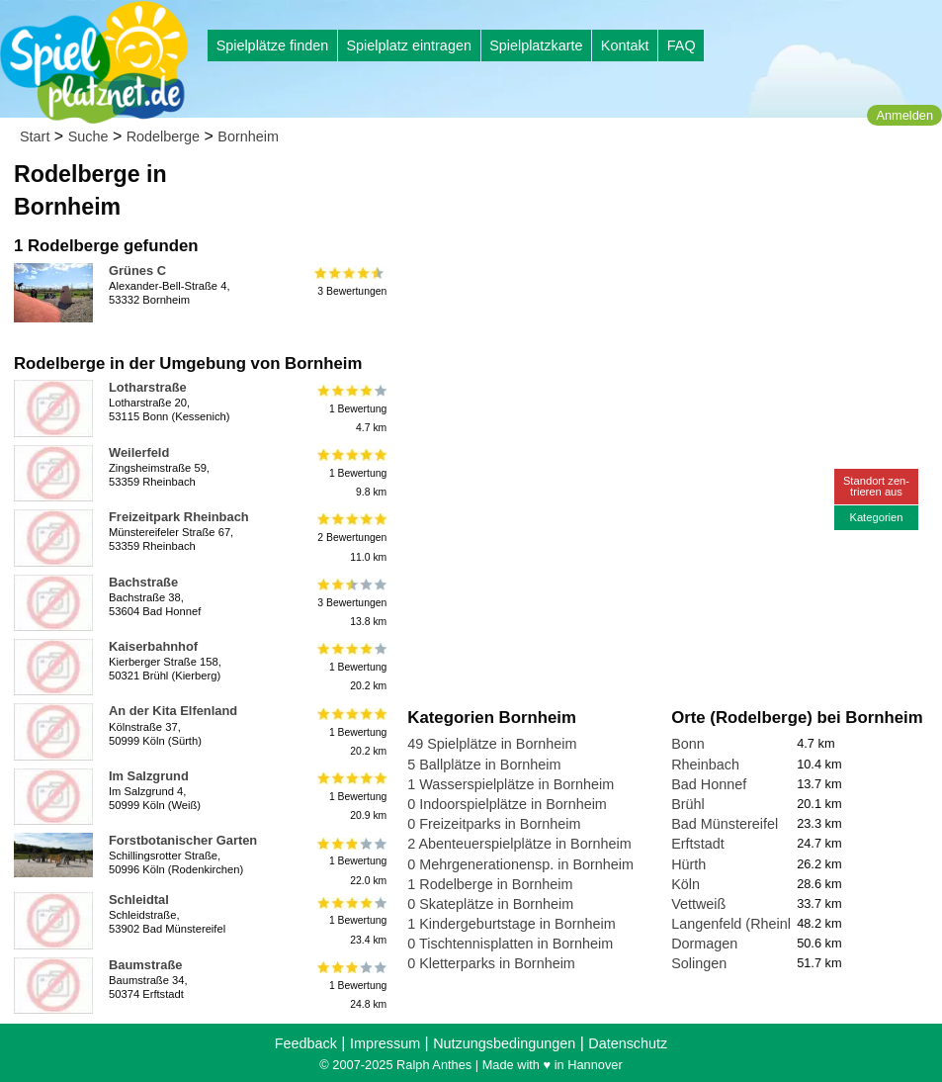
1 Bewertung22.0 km (350, 861)
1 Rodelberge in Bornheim (489, 884)
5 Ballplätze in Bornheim (483, 764)
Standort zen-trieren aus (876, 486)
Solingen (699, 963)
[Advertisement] (631, 188)
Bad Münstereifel (724, 824)
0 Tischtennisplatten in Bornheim (510, 943)
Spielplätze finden (272, 45)
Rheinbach (705, 764)
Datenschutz (627, 1043)
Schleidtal (139, 899)
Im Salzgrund (149, 775)
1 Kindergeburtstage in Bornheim (511, 924)
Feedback (306, 1043)
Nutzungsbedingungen (504, 1043)
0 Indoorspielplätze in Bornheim (507, 804)
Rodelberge (163, 136)
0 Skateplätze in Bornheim (490, 904)
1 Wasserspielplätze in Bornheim (510, 784)
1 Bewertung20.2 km (350, 667)
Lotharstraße (148, 387)
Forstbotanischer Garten (183, 840)
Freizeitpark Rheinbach (179, 516)
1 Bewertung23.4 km (350, 920)
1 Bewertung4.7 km (350, 408)
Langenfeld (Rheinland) (745, 924)
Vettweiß (698, 904)
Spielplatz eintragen (408, 45)
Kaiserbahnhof (153, 646)
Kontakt (625, 45)
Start (34, 136)
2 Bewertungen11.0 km (350, 537)
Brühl (688, 804)
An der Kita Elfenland (173, 710)
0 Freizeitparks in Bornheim (493, 824)
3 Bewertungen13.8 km (350, 603)
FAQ (681, 45)
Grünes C (137, 270)
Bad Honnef (708, 784)
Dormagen (704, 943)
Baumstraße (145, 964)
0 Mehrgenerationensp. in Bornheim (520, 864)
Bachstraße (143, 582)
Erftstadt (698, 844)
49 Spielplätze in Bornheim (491, 744)
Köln (685, 884)
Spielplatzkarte (535, 45)
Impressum (385, 1043)
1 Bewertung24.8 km (350, 985)
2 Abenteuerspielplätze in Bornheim (519, 844)
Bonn (688, 744)
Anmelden (904, 115)
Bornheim (248, 136)
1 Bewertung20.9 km (350, 796)
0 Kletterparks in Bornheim (491, 963)
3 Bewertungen (350, 282)
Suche (88, 136)
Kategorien (875, 517)
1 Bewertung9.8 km (350, 473)
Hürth (688, 864)
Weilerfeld (139, 452)
